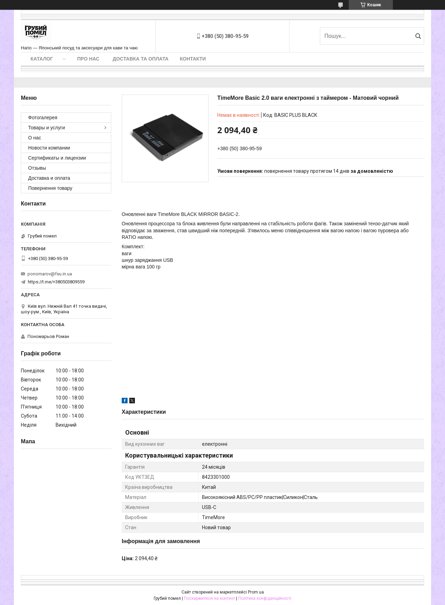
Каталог (42, 59)
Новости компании (49, 148)
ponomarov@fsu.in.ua (49, 273)
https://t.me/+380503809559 (56, 281)
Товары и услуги (46, 127)
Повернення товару (50, 188)
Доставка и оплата (49, 178)
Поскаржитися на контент (209, 598)
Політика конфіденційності (264, 598)
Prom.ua (256, 592)
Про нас (88, 59)
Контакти (193, 59)
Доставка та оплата (141, 59)
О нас (34, 137)
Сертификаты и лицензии (57, 158)
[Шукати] (418, 36)
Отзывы (37, 168)
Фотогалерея (42, 117)
